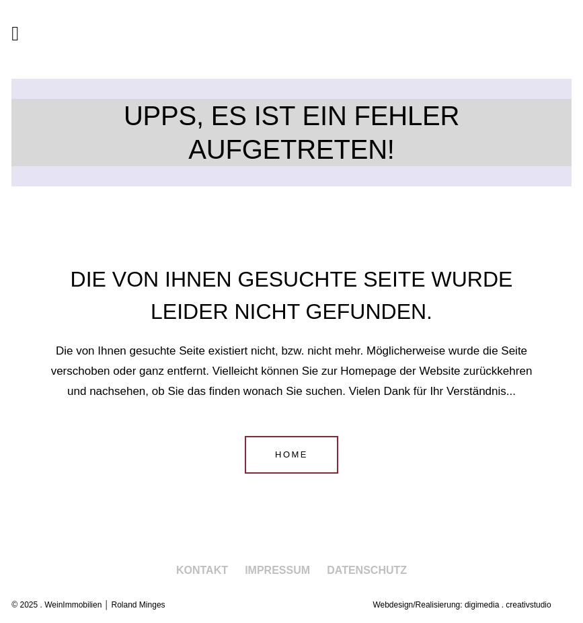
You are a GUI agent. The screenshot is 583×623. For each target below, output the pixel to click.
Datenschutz (367, 570)
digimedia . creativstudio (508, 605)
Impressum (277, 570)
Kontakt (202, 570)
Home (291, 454)
